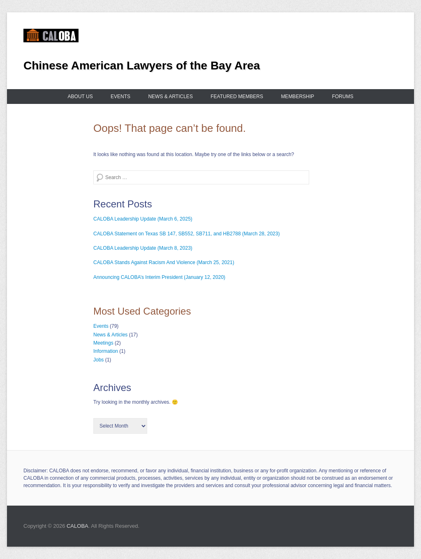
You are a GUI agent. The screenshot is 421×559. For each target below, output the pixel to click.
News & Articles (170, 96)
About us (80, 96)
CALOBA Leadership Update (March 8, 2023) (142, 248)
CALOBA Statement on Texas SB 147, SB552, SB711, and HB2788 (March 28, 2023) (186, 234)
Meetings (103, 343)
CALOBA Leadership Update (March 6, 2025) (142, 219)
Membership (297, 96)
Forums (342, 96)
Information (105, 351)
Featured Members (236, 96)
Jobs (98, 360)
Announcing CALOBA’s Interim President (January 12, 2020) (159, 277)
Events (120, 96)
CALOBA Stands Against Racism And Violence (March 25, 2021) (163, 262)
